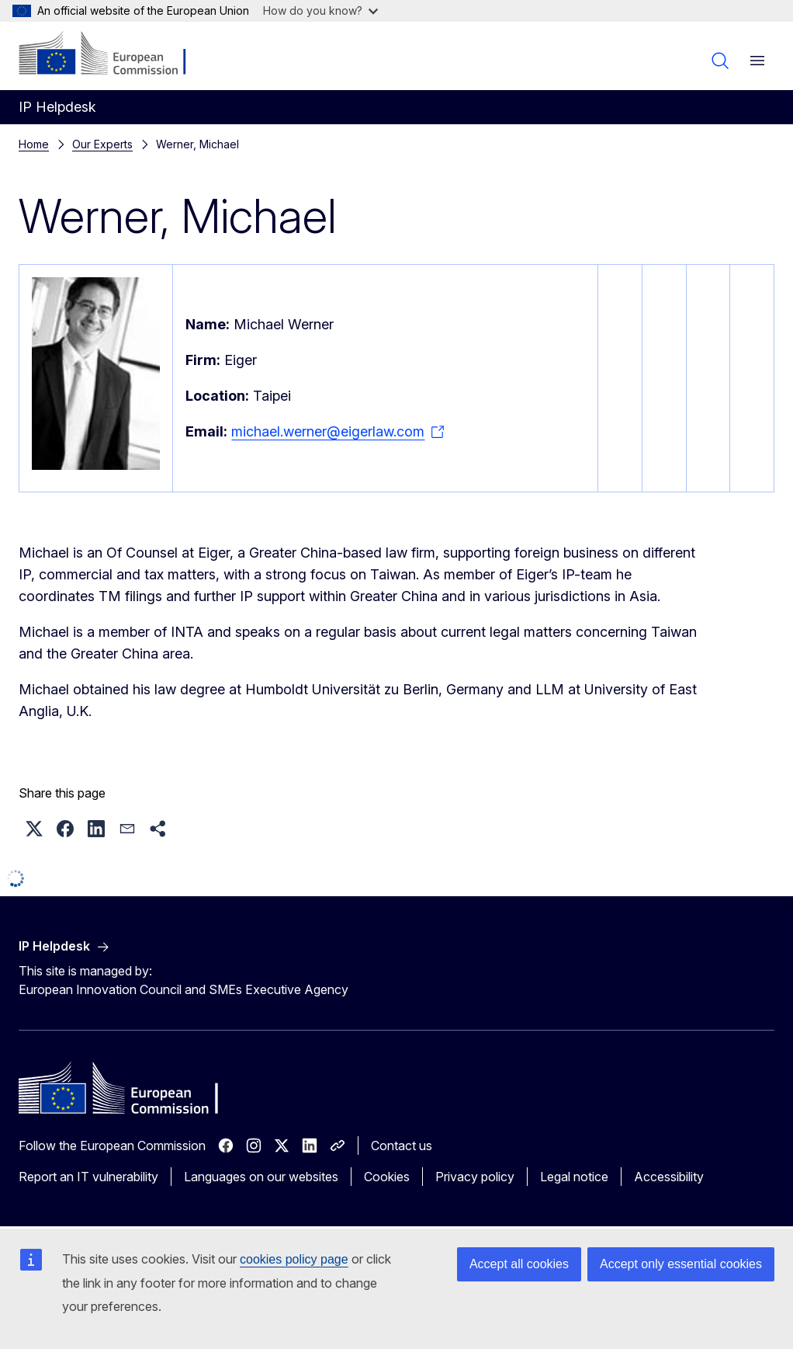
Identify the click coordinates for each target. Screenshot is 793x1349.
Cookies (387, 1176)
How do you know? (320, 10)
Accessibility (669, 1176)
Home (34, 144)
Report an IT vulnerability (88, 1176)
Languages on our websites (261, 1176)
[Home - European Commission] (113, 54)
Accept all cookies (519, 1264)
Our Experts (102, 144)
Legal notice (574, 1176)
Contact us (401, 1145)
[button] (34, 828)
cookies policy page (294, 1259)
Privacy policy (474, 1176)
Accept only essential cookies (681, 1264)
